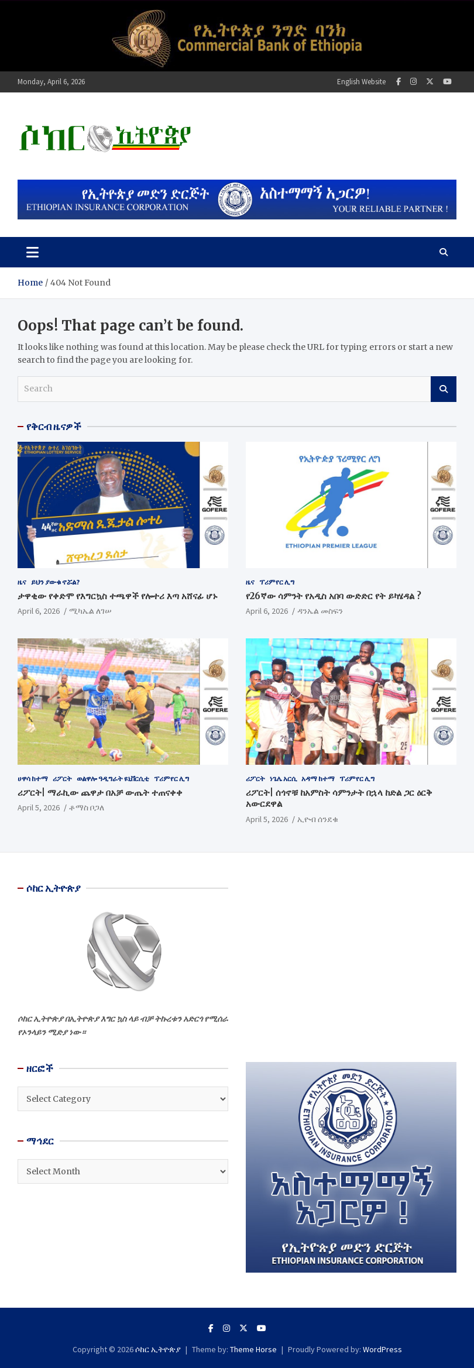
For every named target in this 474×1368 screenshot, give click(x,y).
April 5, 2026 (39, 807)
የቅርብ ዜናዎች (53, 426)
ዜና (22, 582)
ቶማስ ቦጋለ (86, 807)
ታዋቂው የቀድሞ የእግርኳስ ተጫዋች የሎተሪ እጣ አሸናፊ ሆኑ (118, 595)
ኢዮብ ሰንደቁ (317, 819)
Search (443, 389)
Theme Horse (253, 1349)
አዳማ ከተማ (318, 778)
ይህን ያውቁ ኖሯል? (55, 582)
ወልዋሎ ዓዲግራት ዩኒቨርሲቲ (113, 778)
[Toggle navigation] (32, 252)
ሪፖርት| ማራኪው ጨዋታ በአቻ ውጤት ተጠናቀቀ (100, 792)
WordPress (382, 1349)
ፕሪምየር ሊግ (276, 582)
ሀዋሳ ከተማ (33, 778)
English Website (361, 82)
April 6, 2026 (39, 611)
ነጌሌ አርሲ (283, 778)
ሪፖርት (62, 778)
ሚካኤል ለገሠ (90, 611)
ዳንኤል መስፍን (320, 611)
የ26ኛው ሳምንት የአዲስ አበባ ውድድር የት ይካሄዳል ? (333, 595)
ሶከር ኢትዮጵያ (158, 1349)
